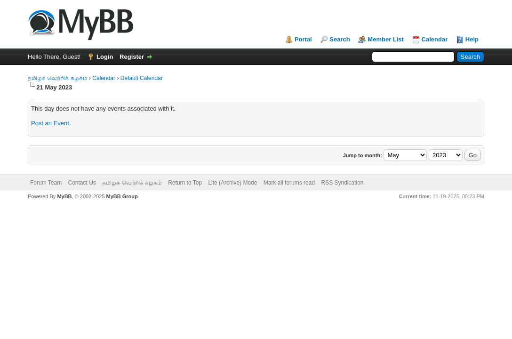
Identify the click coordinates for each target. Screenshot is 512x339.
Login (104, 56)
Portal (303, 39)
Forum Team (46, 182)
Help (472, 39)
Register (132, 56)
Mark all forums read (289, 182)
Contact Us (82, 182)
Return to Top (185, 182)
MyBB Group (121, 196)
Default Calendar (141, 78)
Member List (386, 39)
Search (339, 39)
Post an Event (50, 123)
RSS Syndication (342, 182)
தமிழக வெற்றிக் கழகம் (58, 78)
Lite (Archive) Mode (232, 182)
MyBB (64, 196)
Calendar (435, 39)
